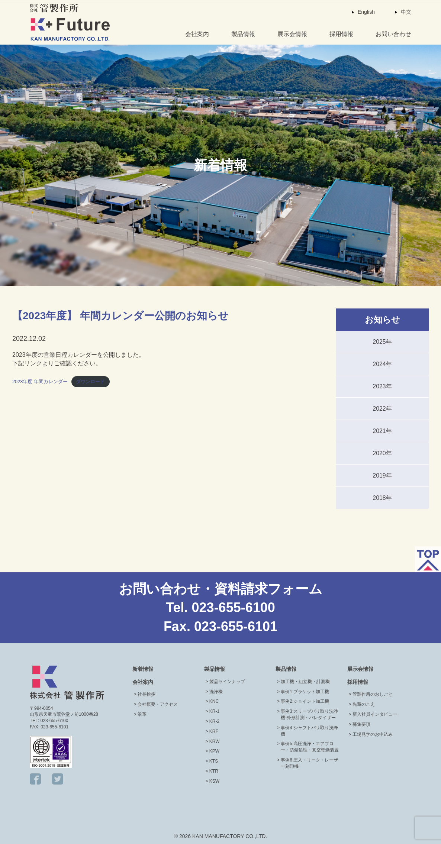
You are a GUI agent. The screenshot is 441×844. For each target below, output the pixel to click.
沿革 (142, 714)
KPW (214, 751)
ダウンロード (90, 381)
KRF (213, 731)
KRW (214, 741)
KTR (213, 771)
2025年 (382, 342)
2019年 (382, 475)
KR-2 (214, 721)
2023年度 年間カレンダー (40, 381)
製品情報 (243, 34)
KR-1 (214, 711)
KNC (214, 701)
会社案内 (197, 34)
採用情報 (341, 34)
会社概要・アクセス (158, 704)
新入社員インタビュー (375, 714)
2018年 (382, 498)
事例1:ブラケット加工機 (305, 691)
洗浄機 (216, 691)
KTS (213, 761)
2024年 (382, 364)
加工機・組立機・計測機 (305, 681)
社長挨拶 (146, 694)
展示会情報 (292, 34)
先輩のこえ (364, 704)
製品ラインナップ (227, 681)
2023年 (382, 386)
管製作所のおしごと (373, 694)
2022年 (382, 408)
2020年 (382, 453)
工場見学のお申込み (373, 734)
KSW (214, 781)
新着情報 (142, 669)
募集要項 (361, 724)
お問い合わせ (393, 34)
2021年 (382, 431)
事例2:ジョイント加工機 (305, 701)
